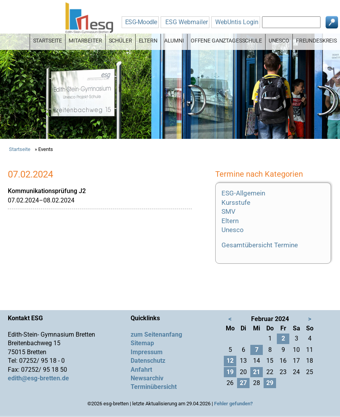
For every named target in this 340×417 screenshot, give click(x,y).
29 (269, 383)
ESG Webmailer (186, 22)
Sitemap (142, 343)
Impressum (147, 352)
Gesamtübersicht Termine (259, 245)
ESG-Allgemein (243, 193)
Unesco (232, 230)
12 (230, 360)
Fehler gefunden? (233, 403)
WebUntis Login (237, 22)
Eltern (230, 221)
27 (243, 383)
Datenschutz (148, 360)
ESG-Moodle (141, 22)
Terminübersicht (154, 386)
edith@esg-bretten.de (38, 378)
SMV (228, 211)
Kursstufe (235, 202)
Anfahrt (141, 369)
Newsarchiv (147, 378)
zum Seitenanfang (156, 334)
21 (256, 372)
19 (230, 372)
